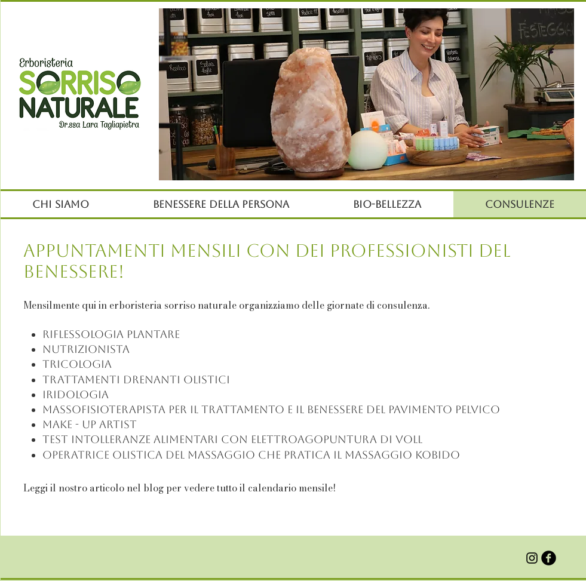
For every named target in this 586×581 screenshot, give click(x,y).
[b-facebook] (548, 558)
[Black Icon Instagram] (531, 558)
